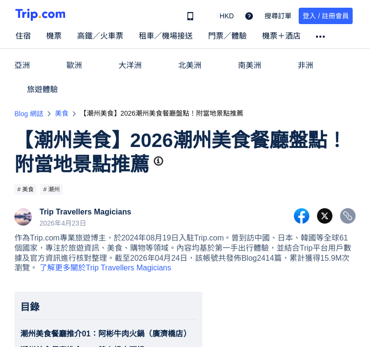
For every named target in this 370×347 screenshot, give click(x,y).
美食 (61, 113)
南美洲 (249, 65)
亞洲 (22, 65)
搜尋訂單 (277, 16)
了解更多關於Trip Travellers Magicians (105, 268)
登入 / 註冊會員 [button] (326, 16)
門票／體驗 (227, 36)
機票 (54, 36)
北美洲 (189, 65)
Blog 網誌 (28, 114)
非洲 (305, 65)
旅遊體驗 (42, 89)
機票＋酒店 (281, 36)
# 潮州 (51, 189)
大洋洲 (130, 65)
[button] (220, 16)
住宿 (23, 36)
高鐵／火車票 (100, 36)
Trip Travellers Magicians (85, 212)
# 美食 (25, 189)
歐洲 (74, 65)
